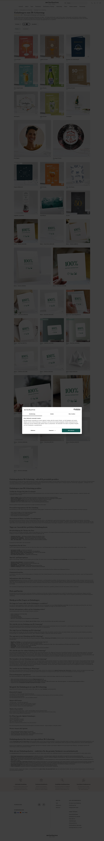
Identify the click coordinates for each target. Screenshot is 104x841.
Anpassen (52, 430)
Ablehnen (33, 430)
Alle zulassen (71, 430)
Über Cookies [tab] (72, 414)
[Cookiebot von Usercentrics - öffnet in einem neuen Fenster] (74, 410)
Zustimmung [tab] (32, 414)
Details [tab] (52, 414)
